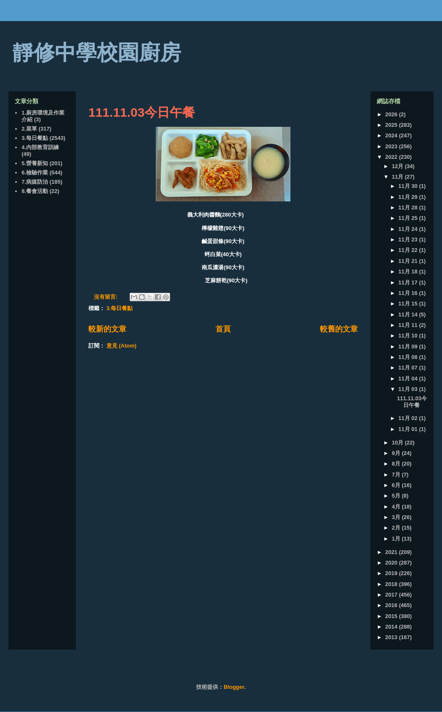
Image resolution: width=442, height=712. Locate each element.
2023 (392, 146)
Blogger (234, 687)
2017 (392, 595)
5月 (397, 496)
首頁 (223, 329)
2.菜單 (29, 129)
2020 (392, 562)
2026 (392, 114)
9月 (397, 453)
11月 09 (408, 346)
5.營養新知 (34, 163)
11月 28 (408, 207)
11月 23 (408, 239)
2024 (392, 135)
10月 (398, 442)
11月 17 (408, 282)
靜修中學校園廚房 (97, 52)
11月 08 (408, 357)
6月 (397, 485)
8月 (397, 463)
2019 (392, 573)
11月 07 (408, 367)
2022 (392, 157)
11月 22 (408, 250)
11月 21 (408, 261)
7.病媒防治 (34, 182)
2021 (392, 552)
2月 (397, 528)
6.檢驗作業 (34, 172)
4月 (397, 506)
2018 (392, 584)
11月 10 (408, 335)
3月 (397, 517)
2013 (392, 637)
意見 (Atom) (122, 346)
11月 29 (408, 197)
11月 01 (408, 429)
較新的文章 (107, 329)
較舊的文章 (339, 329)
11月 (398, 177)
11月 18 (408, 271)
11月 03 (408, 389)
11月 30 (408, 186)
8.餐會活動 (34, 191)
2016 (392, 605)
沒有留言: (106, 297)
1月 (397, 538)
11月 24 (408, 229)
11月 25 (408, 218)
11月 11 (408, 325)
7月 (397, 474)
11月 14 (408, 314)
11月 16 (408, 293)
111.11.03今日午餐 (141, 112)
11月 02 (408, 418)
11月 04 (408, 378)
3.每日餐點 (120, 308)
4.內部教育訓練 (40, 147)
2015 (392, 616)
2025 (392, 125)
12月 (398, 166)
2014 (392, 627)
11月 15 (408, 303)
